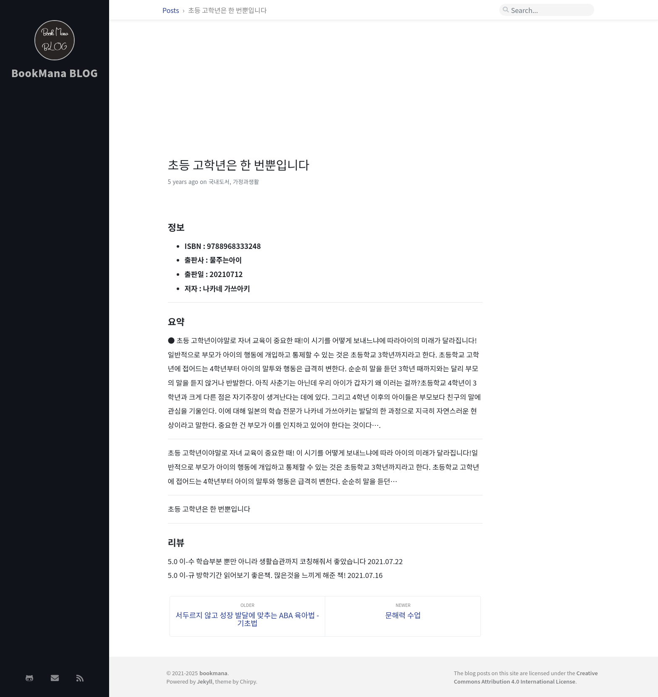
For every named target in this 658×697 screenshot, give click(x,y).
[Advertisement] (54, 219)
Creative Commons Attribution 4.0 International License (526, 677)
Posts (171, 10)
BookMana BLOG (54, 72)
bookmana (213, 673)
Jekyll (204, 681)
